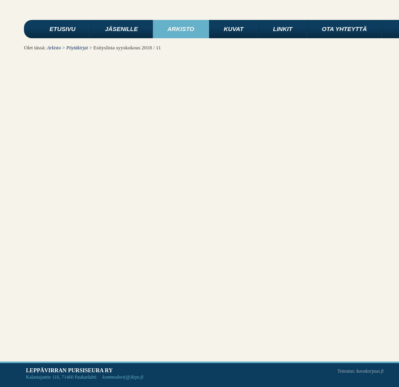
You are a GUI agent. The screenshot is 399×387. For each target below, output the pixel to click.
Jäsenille (121, 28)
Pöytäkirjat (77, 48)
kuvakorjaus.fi (369, 371)
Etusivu (62, 28)
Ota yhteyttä (344, 28)
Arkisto (181, 28)
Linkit (282, 28)
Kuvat (233, 28)
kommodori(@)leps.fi (123, 377)
